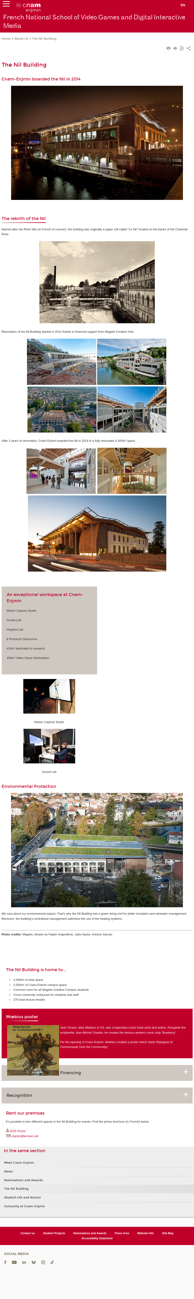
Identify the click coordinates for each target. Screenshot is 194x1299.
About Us (21, 39)
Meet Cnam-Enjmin (19, 1163)
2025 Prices (18, 1131)
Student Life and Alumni (22, 1197)
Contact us (28, 1233)
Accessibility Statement (97, 1238)
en (183, 5)
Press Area (122, 1233)
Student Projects (54, 1233)
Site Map (167, 1233)
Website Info (145, 1233)
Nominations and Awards (23, 1180)
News (8, 1171)
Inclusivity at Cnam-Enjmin (24, 1206)
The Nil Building (44, 39)
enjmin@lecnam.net (25, 1136)
